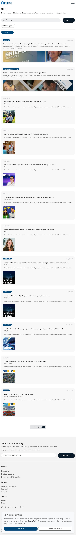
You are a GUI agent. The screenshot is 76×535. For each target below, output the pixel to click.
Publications (5, 489)
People (4, 501)
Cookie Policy (32, 521)
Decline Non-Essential (55, 528)
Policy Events (7, 474)
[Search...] (31, 20)
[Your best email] (28, 455)
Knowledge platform (9, 486)
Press (3, 503)
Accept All (21, 528)
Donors (4, 492)
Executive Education (11, 477)
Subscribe (66, 455)
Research (5, 471)
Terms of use (28, 450)
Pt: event (7, 32)
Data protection (36, 450)
